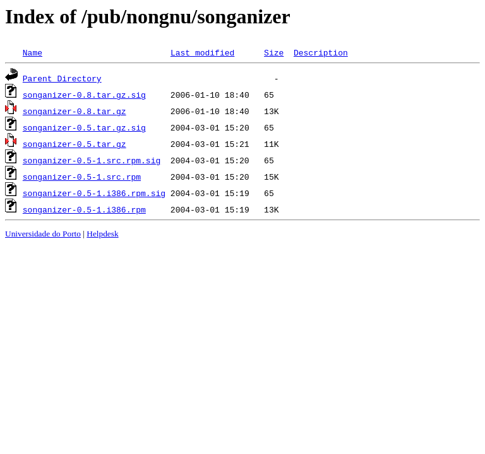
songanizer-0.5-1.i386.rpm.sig (94, 193)
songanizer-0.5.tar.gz (74, 143)
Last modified (202, 52)
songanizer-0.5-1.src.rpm (82, 176)
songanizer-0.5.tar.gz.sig (84, 127)
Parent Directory (62, 78)
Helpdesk (102, 233)
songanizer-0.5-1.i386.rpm (84, 209)
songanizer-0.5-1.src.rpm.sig (91, 160)
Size (274, 52)
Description (321, 52)
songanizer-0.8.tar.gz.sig (84, 94)
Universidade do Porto (43, 233)
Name (32, 52)
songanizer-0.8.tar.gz (74, 111)
